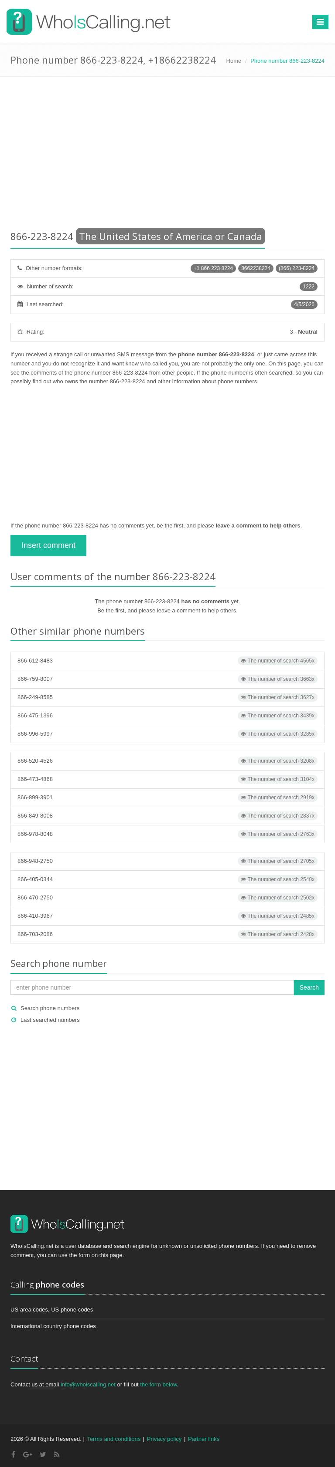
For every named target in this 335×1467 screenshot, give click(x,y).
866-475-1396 (167, 715)
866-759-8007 (167, 679)
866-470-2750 (167, 897)
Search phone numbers (50, 1008)
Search (309, 987)
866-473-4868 (167, 779)
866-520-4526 (167, 761)
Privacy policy (164, 1439)
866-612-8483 (167, 660)
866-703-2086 (167, 934)
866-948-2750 (167, 861)
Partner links (203, 1439)
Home (234, 60)
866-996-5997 (167, 734)
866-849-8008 (167, 815)
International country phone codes (53, 1326)
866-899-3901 (167, 797)
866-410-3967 (167, 916)
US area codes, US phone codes (51, 1309)
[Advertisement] (167, 155)
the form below (158, 1384)
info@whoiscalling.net (88, 1384)
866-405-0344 (167, 879)
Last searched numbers (50, 1020)
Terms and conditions (113, 1439)
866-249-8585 (167, 697)
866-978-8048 (167, 834)
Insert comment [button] (48, 545)
